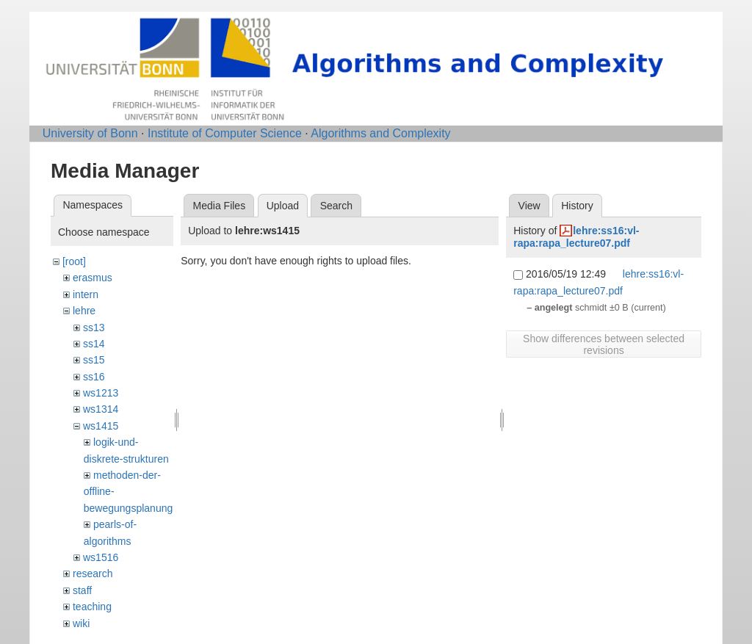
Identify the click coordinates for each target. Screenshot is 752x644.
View (529, 205)
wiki (81, 623)
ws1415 (100, 426)
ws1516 (100, 557)
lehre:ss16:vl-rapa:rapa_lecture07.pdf (576, 237)
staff (82, 590)
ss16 (94, 377)
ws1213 (100, 393)
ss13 (94, 327)
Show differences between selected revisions (603, 344)
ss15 (94, 360)
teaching (92, 606)
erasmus (92, 277)
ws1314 (100, 409)
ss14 (94, 344)
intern (85, 294)
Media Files (219, 205)
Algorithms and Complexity (380, 133)
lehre (84, 310)
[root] (74, 261)
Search (336, 205)
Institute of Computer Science (225, 133)
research (92, 573)
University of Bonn (90, 133)
